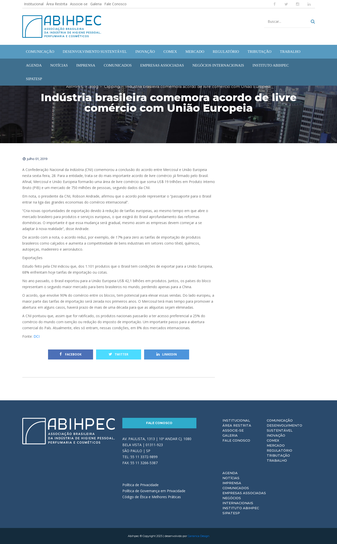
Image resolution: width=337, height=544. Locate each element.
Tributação (278, 455)
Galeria (96, 4)
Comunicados (235, 488)
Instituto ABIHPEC (240, 508)
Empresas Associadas (244, 493)
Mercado (276, 445)
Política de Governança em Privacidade (153, 490)
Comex (273, 440)
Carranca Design (198, 536)
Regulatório (279, 450)
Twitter (118, 354)
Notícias (230, 478)
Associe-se (79, 4)
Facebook (71, 354)
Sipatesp (231, 513)
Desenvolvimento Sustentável (284, 427)
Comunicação (280, 420)
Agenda (230, 473)
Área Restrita (56, 4)
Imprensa (231, 483)
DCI (37, 336)
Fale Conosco (115, 4)
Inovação (276, 435)
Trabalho (277, 460)
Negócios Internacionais (237, 500)
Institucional (34, 4)
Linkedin (166, 354)
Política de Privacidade (140, 484)
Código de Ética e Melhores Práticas (151, 496)
